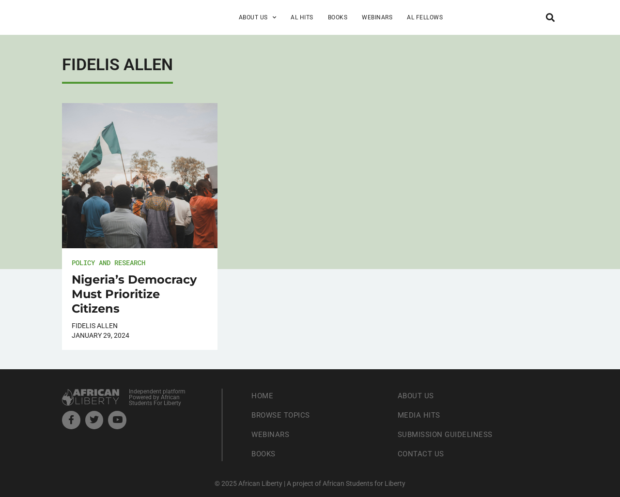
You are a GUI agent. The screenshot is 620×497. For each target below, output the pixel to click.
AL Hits (302, 17)
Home (262, 395)
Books (338, 17)
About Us (258, 17)
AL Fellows (425, 17)
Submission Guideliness (448, 434)
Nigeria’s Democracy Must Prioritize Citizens (134, 294)
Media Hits (420, 415)
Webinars (377, 17)
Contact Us (422, 453)
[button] (550, 17)
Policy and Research (108, 262)
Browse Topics (282, 415)
